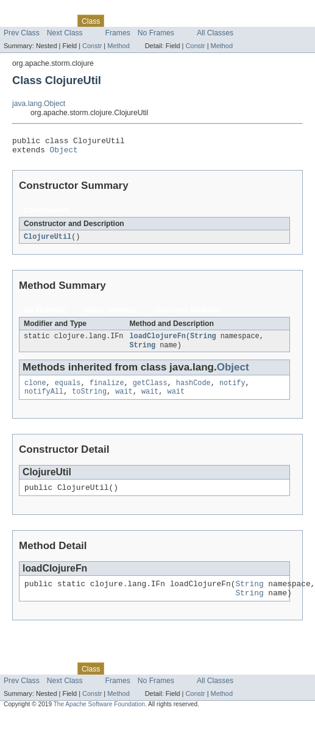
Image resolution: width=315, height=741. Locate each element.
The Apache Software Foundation (99, 718)
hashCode (193, 390)
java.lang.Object (38, 103)
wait (123, 400)
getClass (150, 390)
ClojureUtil (47, 241)
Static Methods (111, 314)
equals (68, 390)
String (203, 341)
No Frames (156, 33)
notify (232, 390)
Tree (139, 20)
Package (56, 20)
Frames (117, 33)
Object (64, 152)
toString (89, 400)
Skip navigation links (33, 10)
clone (35, 390)
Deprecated (173, 20)
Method (118, 45)
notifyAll (43, 400)
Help (232, 20)
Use (117, 20)
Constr (92, 45)
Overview (19, 20)
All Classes (215, 33)
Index (208, 20)
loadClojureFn (157, 341)
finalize (107, 390)
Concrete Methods (188, 314)
